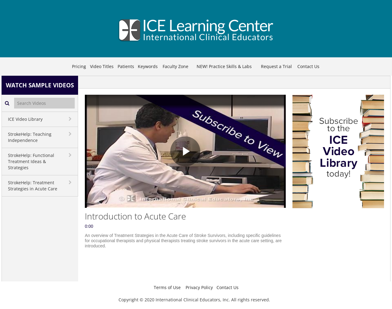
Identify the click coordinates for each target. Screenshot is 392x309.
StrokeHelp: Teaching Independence (29, 137)
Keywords (148, 66)
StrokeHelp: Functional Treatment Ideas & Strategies (31, 161)
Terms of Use (167, 287)
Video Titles (102, 66)
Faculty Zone (175, 66)
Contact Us (308, 66)
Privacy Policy (199, 287)
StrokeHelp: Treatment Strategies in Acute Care (32, 186)
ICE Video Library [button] (25, 119)
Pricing (79, 66)
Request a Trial (276, 66)
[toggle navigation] (70, 119)
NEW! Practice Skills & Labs (224, 66)
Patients (126, 66)
